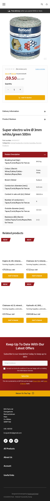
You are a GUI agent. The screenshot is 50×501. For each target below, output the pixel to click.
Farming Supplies (29, 143)
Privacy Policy (37, 381)
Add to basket (26, 97)
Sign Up (13, 74)
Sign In (7, 74)
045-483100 (8, 429)
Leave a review (40, 69)
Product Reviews (9, 119)
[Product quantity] (14, 90)
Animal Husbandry (16, 143)
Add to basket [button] (13, 276)
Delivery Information (10, 111)
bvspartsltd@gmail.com (13, 433)
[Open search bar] (42, 4)
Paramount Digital (33, 494)
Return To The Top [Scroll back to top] (23, 394)
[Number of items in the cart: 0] (47, 4)
